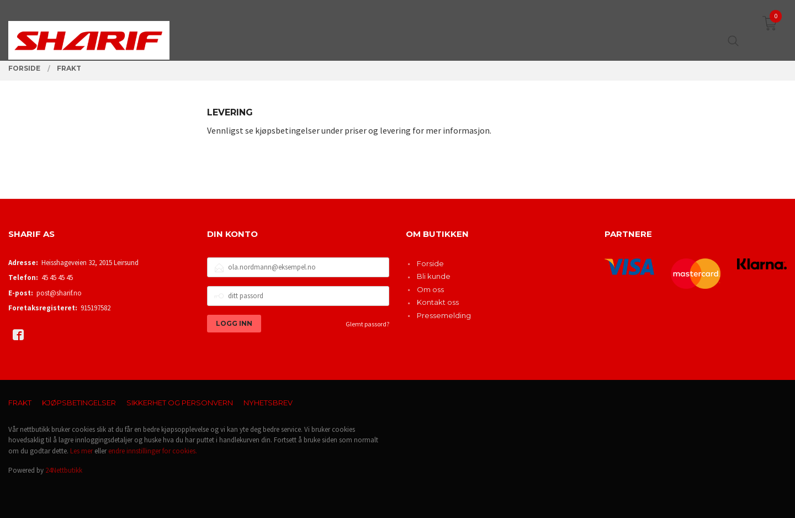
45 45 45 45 (57, 277)
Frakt (19, 402)
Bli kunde (434, 276)
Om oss (430, 289)
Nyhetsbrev (268, 402)
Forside (430, 263)
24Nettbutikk (63, 470)
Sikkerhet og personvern (179, 402)
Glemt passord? (367, 324)
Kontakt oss (438, 302)
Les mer (81, 451)
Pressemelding (444, 315)
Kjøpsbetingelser (79, 402)
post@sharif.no (59, 293)
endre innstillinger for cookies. (152, 451)
